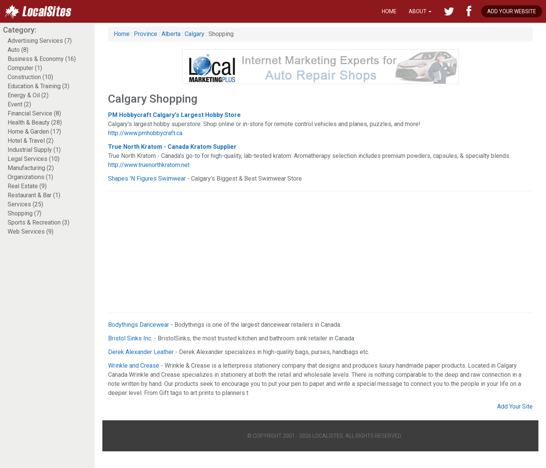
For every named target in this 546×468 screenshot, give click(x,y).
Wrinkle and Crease (133, 365)
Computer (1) (25, 68)
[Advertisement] (291, 252)
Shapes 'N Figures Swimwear (147, 178)
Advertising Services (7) (40, 40)
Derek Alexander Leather (141, 352)
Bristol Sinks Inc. (130, 338)
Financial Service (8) (34, 113)
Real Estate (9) (27, 186)
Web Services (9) (30, 231)
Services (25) (25, 204)
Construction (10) (30, 77)
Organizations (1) (30, 177)
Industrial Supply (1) (34, 149)
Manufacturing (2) (31, 168)
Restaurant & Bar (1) (34, 195)
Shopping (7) (24, 213)
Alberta (171, 33)
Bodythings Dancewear (138, 324)
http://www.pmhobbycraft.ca (145, 133)
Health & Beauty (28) (35, 122)
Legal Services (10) (34, 158)
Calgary (194, 33)
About (420, 11)
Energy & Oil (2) (28, 95)
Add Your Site (515, 406)
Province (145, 33)
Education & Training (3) (38, 86)
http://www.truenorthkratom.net (149, 164)
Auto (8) (18, 49)
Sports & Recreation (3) (38, 222)
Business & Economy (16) (42, 58)
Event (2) (19, 104)
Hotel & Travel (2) (30, 140)
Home (389, 11)
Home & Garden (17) (34, 131)
